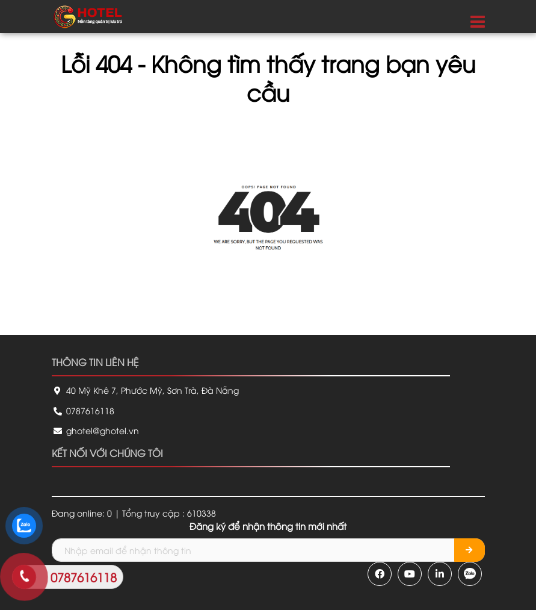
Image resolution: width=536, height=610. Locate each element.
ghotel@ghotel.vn (95, 430)
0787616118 (83, 410)
